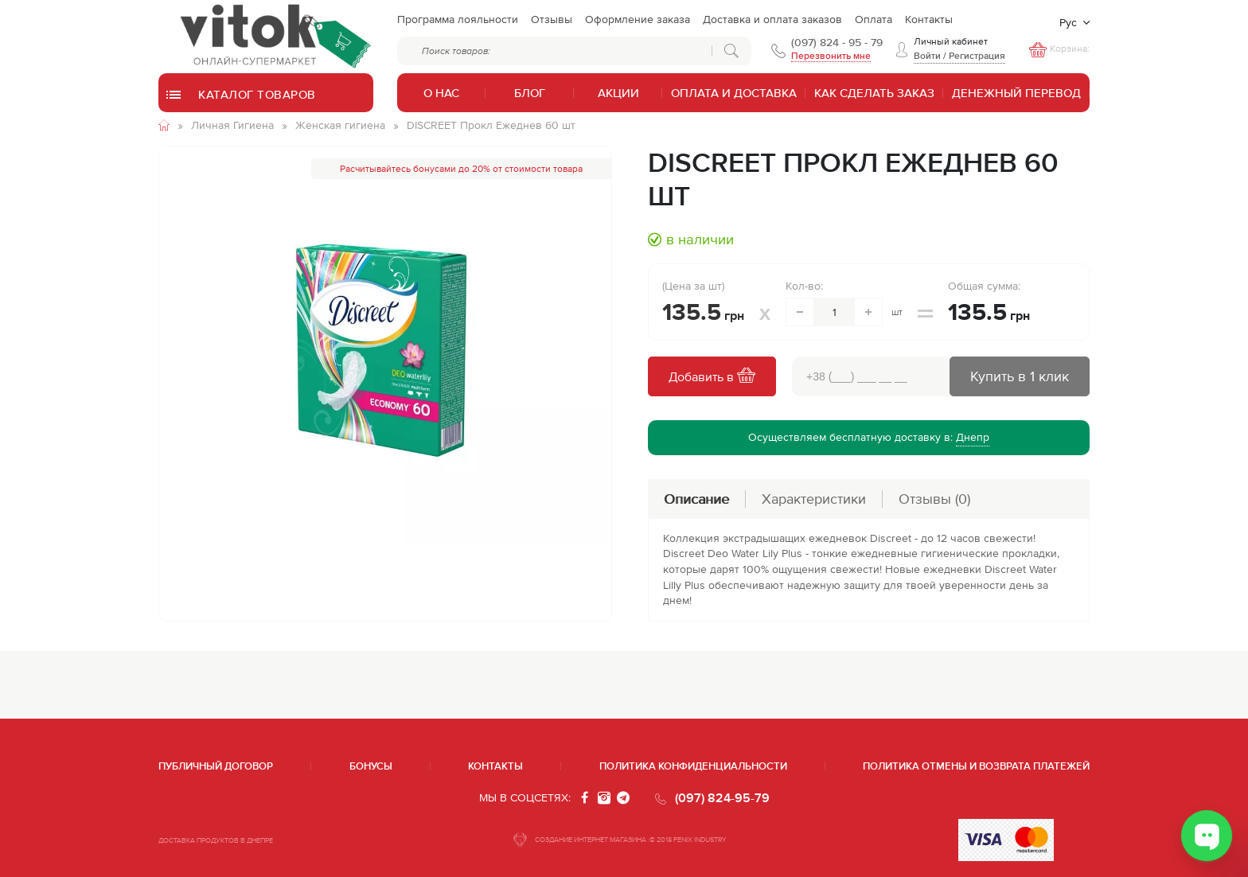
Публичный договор (215, 766)
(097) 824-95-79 (722, 797)
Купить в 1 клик (1019, 376)
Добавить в (712, 377)
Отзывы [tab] (934, 498)
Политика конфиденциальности (693, 766)
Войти (927, 55)
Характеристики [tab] (814, 498)
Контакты (495, 766)
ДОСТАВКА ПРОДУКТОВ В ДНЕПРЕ (215, 840)
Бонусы (370, 766)
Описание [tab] (696, 498)
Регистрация (977, 55)
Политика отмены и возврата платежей (976, 766)
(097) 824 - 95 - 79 (837, 42)
